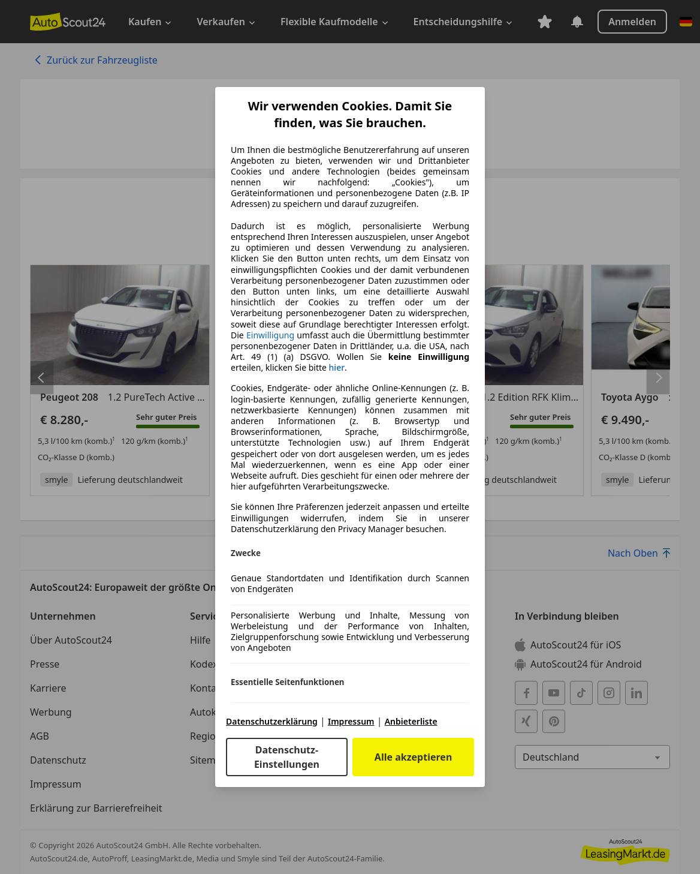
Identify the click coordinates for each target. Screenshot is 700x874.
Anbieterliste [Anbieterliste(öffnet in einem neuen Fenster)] (411, 721)
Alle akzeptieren (413, 757)
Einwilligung (270, 335)
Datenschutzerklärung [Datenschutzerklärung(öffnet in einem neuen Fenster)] (272, 721)
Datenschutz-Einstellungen (286, 757)
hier (337, 367)
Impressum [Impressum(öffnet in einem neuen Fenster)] (351, 721)
